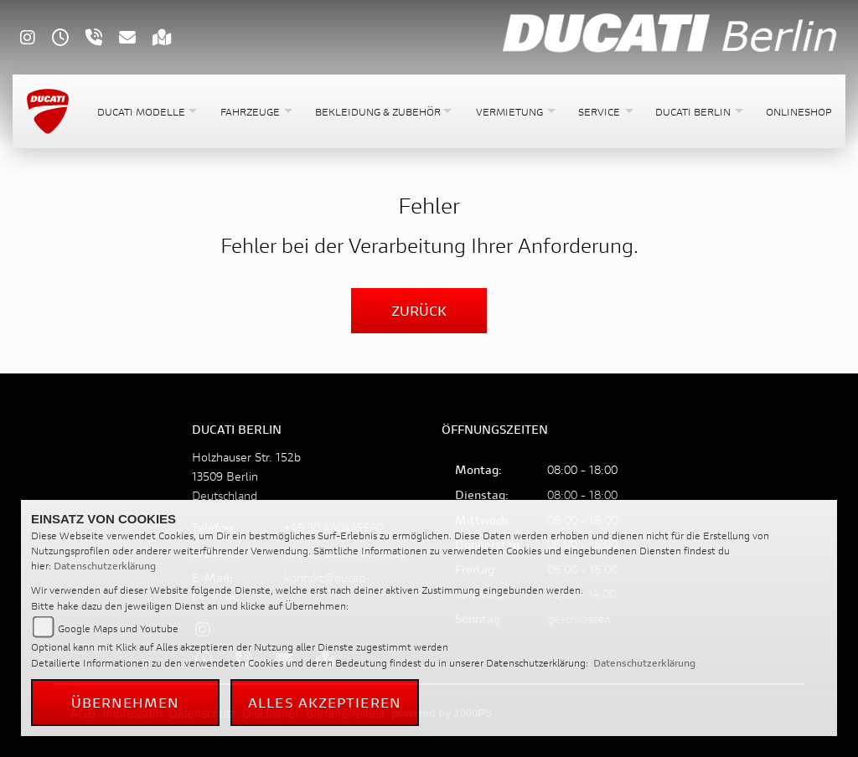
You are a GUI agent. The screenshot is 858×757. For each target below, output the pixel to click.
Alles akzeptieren (324, 702)
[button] (145, 111)
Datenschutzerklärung (105, 565)
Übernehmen (125, 702)
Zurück (419, 310)
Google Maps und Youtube (118, 628)
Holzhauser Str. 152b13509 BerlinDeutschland (246, 476)
